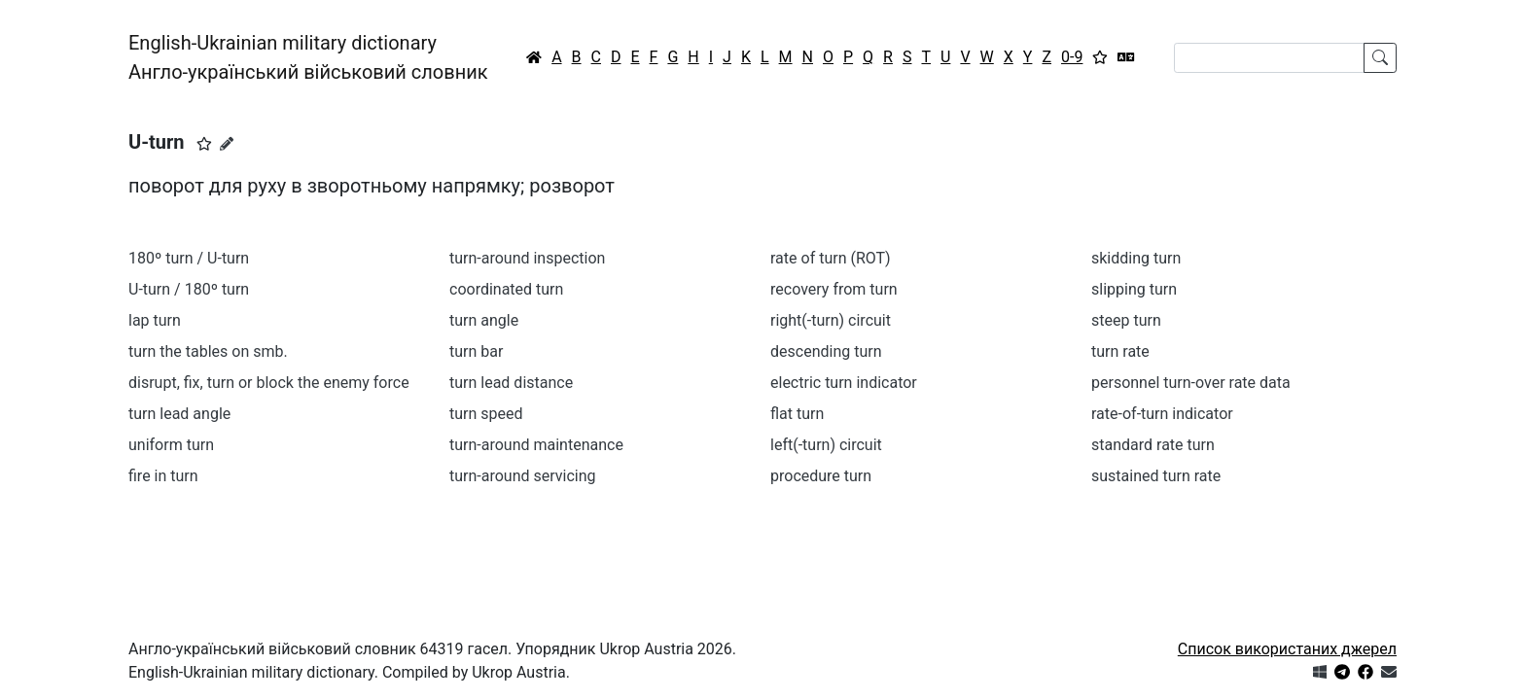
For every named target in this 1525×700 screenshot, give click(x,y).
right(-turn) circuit (830, 320)
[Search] (1269, 58)
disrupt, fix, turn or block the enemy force (268, 382)
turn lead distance (511, 382)
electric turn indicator (843, 382)
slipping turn (1134, 289)
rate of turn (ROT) (830, 258)
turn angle (483, 320)
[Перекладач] (1126, 57)
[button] (204, 144)
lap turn (154, 320)
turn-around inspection (527, 258)
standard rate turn (1153, 445)
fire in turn (163, 476)
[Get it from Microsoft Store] (1320, 672)
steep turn (1126, 320)
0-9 (1071, 57)
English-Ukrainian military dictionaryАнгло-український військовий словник (308, 57)
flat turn (797, 413)
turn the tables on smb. (208, 351)
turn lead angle (179, 413)
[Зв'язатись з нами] (1389, 672)
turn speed (486, 413)
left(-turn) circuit (826, 445)
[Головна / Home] (534, 57)
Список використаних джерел (1287, 649)
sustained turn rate (1156, 476)
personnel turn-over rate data (1191, 382)
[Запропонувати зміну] (226, 144)
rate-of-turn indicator (1162, 413)
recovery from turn (834, 289)
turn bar (476, 351)
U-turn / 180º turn (188, 289)
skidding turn (1136, 258)
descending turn (825, 351)
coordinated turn (506, 289)
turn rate (1120, 351)
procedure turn (820, 476)
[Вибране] (1100, 57)
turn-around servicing (522, 476)
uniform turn (171, 445)
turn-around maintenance (536, 445)
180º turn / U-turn (188, 258)
